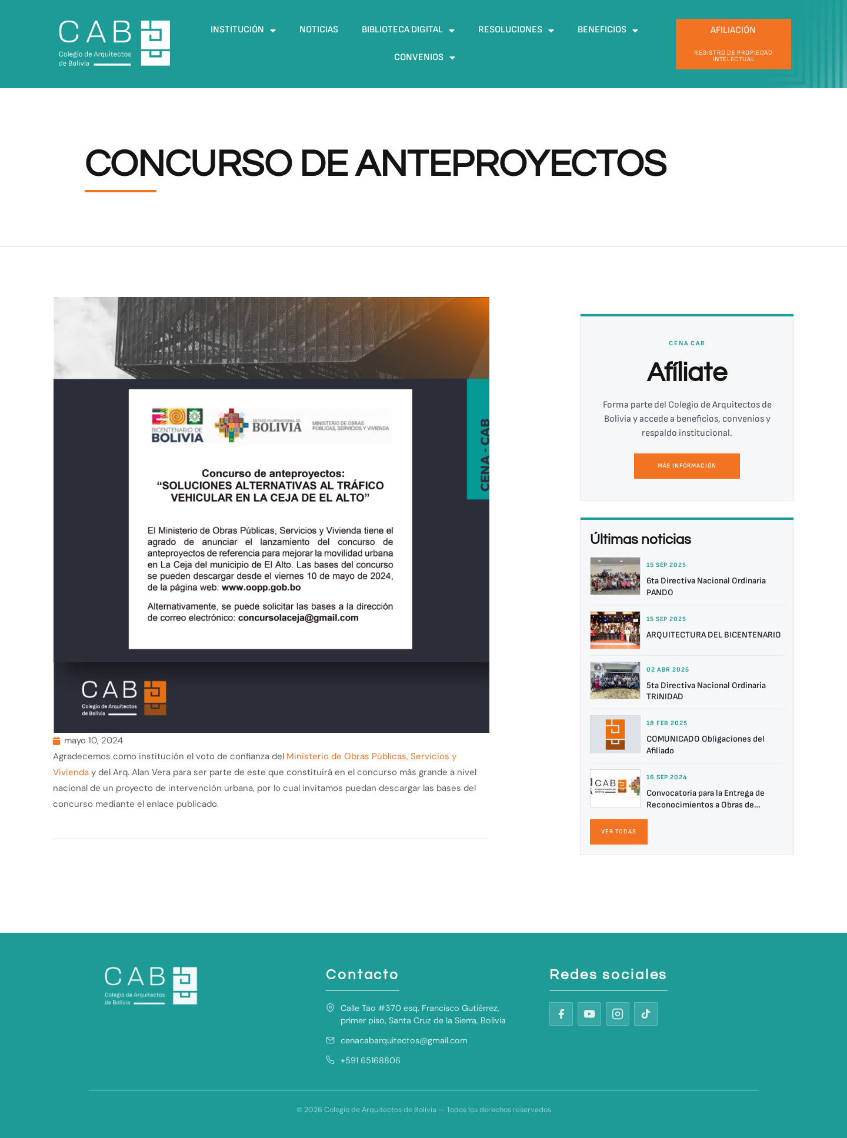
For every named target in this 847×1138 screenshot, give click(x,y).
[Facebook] (561, 1014)
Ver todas (618, 831)
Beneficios (608, 30)
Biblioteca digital (408, 30)
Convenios (424, 57)
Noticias (318, 29)
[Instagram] (617, 1014)
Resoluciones (516, 30)
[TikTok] (646, 1014)
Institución (243, 30)
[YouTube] (589, 1014)
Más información (687, 465)
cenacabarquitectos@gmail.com (404, 1040)
